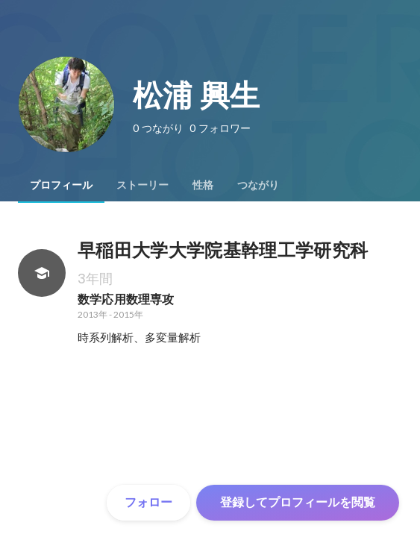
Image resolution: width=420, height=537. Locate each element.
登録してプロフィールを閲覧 (297, 502)
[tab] (61, 185)
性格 (202, 185)
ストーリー (142, 185)
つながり (258, 185)
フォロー (148, 502)
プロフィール (61, 185)
